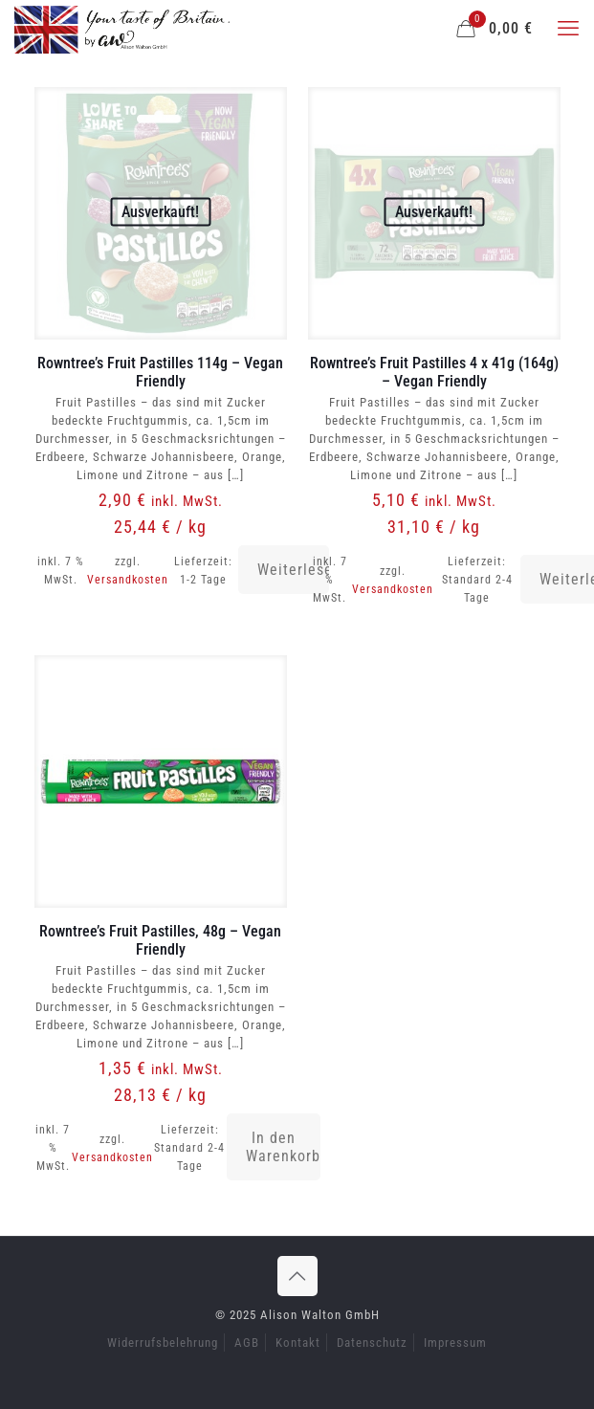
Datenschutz (372, 1342)
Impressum (455, 1342)
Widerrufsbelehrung (162, 1342)
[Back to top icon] (297, 1276)
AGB (246, 1342)
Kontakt (297, 1342)
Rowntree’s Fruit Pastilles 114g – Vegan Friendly (160, 372)
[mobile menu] (568, 28)
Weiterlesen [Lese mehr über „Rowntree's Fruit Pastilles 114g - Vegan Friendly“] (293, 570)
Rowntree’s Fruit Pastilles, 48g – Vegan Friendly (160, 940)
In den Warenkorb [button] (283, 1147)
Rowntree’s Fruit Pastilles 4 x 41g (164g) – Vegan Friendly (434, 372)
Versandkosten (127, 579)
